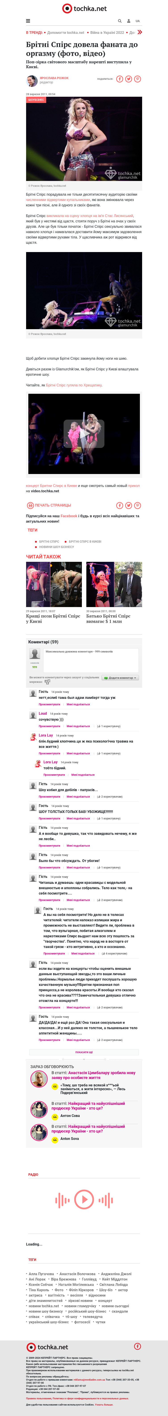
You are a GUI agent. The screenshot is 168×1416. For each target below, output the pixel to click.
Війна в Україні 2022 (107, 33)
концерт (105, 1301)
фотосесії (82, 1322)
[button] (128, 21)
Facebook (69, 516)
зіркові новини (80, 1301)
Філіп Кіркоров (81, 1290)
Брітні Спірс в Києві (85, 541)
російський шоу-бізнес (87, 1311)
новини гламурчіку (80, 1306)
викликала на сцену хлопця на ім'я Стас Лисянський (90, 216)
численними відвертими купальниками (58, 200)
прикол (134, 486)
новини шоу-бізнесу (56, 547)
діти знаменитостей (45, 1301)
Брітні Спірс (49, 541)
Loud (43, 713)
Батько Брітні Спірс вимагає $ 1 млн (108, 618)
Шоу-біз (105, 1290)
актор (123, 1290)
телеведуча (93, 1317)
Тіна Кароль (39, 1290)
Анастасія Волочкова (77, 1274)
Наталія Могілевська (76, 1285)
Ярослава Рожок (54, 78)
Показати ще (84, 1052)
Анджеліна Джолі (116, 1274)
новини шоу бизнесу (46, 1311)
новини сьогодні (115, 1306)
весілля (76, 1295)
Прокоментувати (49, 704)
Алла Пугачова (41, 1274)
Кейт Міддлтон (114, 1279)
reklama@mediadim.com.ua (89, 1379)
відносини (97, 1295)
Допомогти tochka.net (66, 33)
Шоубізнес (36, 99)
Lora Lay (46, 735)
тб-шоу (71, 1317)
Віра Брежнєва (63, 1279)
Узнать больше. (104, 1404)
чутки (100, 1322)
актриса (35, 1295)
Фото (59, 1290)
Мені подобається (78, 704)
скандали (120, 1311)
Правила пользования (38, 1398)
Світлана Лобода (114, 1285)
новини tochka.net (44, 1306)
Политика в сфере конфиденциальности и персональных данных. (91, 1398)
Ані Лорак (37, 1279)
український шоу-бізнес (49, 1322)
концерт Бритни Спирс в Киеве (51, 486)
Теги (32, 1260)
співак (34, 1317)
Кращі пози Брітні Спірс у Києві (53, 618)
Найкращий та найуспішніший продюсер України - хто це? (88, 1106)
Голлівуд (89, 1279)
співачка (52, 1317)
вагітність (56, 1295)
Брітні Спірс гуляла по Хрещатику (73, 385)
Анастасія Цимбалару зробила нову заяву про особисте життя (93, 1075)
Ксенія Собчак (41, 1285)
